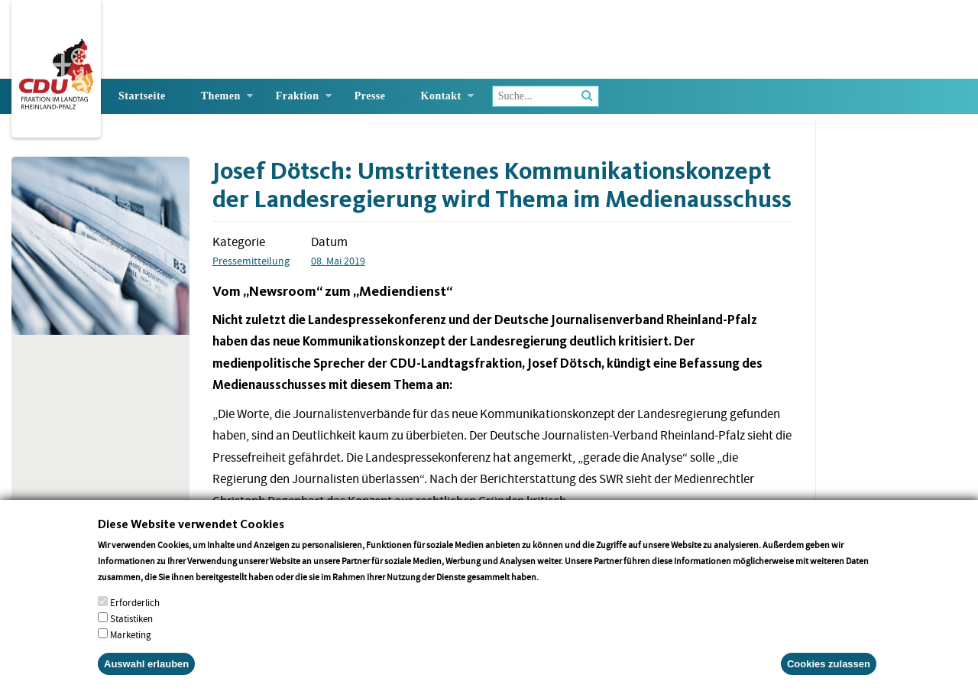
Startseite (142, 96)
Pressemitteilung (251, 261)
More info (560, 591)
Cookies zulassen (828, 678)
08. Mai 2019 (338, 261)
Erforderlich (135, 617)
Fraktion (297, 96)
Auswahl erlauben (146, 678)
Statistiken (131, 633)
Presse (370, 96)
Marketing (130, 649)
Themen (221, 96)
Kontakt (441, 96)
